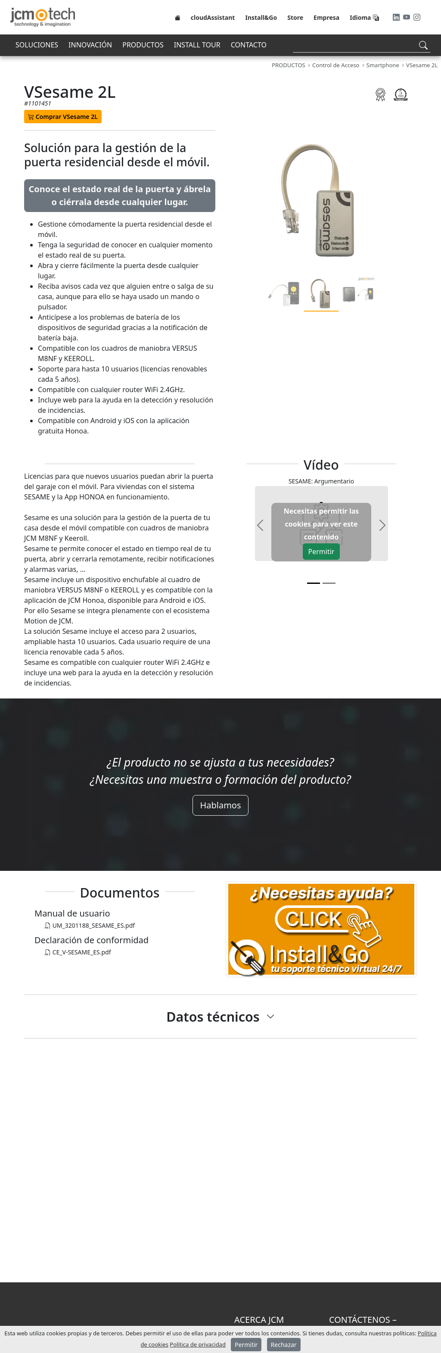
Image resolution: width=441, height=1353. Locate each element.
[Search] (362, 45)
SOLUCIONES (37, 45)
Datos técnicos (212, 1016)
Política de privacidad (198, 1344)
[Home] (177, 17)
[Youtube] (407, 17)
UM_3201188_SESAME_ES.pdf (90, 925)
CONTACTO (249, 45)
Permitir (321, 551)
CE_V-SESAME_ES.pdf (78, 952)
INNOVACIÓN (90, 45)
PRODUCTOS (142, 45)
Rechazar (284, 1345)
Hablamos (220, 805)
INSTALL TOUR (197, 45)
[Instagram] (416, 17)
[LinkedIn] (397, 17)
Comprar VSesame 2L (63, 116)
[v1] (329, 583)
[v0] (313, 583)
